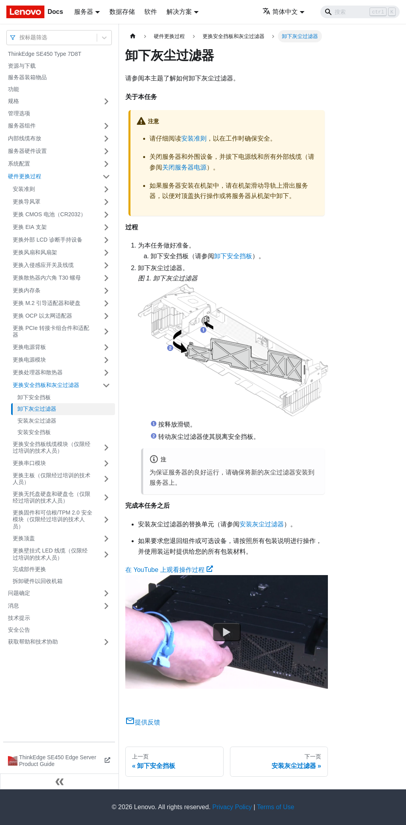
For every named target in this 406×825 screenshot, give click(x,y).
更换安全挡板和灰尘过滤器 (46, 385)
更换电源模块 (29, 359)
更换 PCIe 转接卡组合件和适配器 (51, 331)
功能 (13, 89)
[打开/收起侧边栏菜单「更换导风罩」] (106, 202)
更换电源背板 (29, 347)
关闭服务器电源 (184, 167)
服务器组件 (22, 125)
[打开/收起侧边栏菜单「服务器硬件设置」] (106, 151)
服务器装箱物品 (27, 77)
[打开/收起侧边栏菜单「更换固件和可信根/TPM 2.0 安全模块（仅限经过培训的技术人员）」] (106, 520)
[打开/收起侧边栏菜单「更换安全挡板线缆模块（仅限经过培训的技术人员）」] (106, 447)
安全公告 (19, 630)
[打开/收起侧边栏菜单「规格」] (106, 101)
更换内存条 (26, 290)
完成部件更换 (29, 569)
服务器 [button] (83, 11)
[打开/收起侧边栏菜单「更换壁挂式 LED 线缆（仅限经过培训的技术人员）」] (106, 554)
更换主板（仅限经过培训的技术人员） (51, 479)
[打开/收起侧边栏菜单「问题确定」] (106, 593)
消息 (13, 605)
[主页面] (132, 36)
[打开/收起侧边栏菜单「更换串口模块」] (106, 463)
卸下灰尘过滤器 (36, 409)
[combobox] (20, 37)
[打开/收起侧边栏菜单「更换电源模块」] (106, 360)
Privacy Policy (232, 807)
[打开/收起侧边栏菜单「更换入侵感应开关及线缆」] (106, 265)
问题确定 (19, 593)
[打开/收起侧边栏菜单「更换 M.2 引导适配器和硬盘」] (106, 303)
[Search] (360, 12)
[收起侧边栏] (59, 781)
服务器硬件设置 (27, 151)
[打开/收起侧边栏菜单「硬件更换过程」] (106, 176)
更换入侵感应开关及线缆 (43, 265)
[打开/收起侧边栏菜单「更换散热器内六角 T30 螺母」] (106, 278)
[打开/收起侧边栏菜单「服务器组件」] (106, 126)
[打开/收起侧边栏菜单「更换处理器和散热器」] (106, 372)
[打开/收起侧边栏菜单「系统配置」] (106, 164)
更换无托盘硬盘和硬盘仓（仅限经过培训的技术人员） (51, 497)
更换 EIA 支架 (30, 227)
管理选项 (19, 113)
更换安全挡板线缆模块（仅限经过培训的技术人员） (51, 447)
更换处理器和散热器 (38, 372)
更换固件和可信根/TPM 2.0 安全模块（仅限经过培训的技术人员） (52, 519)
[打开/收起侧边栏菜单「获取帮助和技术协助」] (106, 642)
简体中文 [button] (280, 11)
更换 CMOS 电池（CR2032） (49, 214)
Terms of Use (275, 807)
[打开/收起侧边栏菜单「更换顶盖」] (106, 538)
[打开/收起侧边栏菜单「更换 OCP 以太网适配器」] (106, 316)
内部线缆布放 (24, 138)
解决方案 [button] (179, 11)
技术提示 (19, 618)
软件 (150, 11)
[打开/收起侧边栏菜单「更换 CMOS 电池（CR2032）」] (106, 214)
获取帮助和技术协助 (33, 641)
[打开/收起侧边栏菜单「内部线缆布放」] (106, 138)
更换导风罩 (26, 201)
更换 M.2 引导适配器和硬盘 (46, 303)
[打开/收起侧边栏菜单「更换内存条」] (106, 290)
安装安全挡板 (34, 432)
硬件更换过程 (24, 176)
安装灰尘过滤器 (36, 420)
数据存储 (122, 11)
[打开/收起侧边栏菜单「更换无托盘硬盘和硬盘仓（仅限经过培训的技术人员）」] (106, 497)
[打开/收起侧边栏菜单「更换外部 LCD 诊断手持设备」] (106, 240)
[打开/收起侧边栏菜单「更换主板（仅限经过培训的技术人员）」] (106, 479)
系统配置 (19, 163)
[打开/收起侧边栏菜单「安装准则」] (106, 189)
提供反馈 (142, 722)
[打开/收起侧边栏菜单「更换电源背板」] (106, 347)
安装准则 (24, 189)
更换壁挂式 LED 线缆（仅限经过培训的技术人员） (50, 554)
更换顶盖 (24, 538)
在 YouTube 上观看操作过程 (169, 569)
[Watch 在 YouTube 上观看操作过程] (227, 632)
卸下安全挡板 (34, 397)
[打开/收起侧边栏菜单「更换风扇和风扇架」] (106, 252)
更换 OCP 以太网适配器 (42, 315)
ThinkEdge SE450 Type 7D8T (44, 54)
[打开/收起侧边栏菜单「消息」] (106, 606)
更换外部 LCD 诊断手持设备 (47, 239)
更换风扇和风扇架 (35, 252)
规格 (13, 101)
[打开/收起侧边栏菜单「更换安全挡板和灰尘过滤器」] (106, 385)
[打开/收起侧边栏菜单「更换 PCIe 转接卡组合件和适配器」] (106, 331)
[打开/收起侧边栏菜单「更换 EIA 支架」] (106, 227)
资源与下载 (22, 66)
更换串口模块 (29, 463)
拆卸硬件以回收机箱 (38, 581)
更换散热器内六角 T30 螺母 (47, 277)
